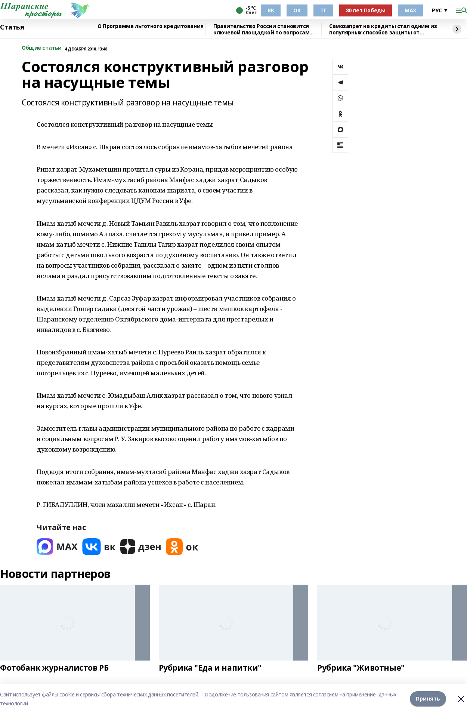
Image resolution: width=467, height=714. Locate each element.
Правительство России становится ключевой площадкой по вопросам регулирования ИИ (261, 29)
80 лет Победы (366, 10)
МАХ (410, 10)
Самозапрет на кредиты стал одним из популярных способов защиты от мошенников (383, 29)
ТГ (323, 10)
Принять (428, 698)
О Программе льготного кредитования (151, 26)
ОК (296, 10)
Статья (12, 27)
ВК (270, 10)
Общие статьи (42, 48)
